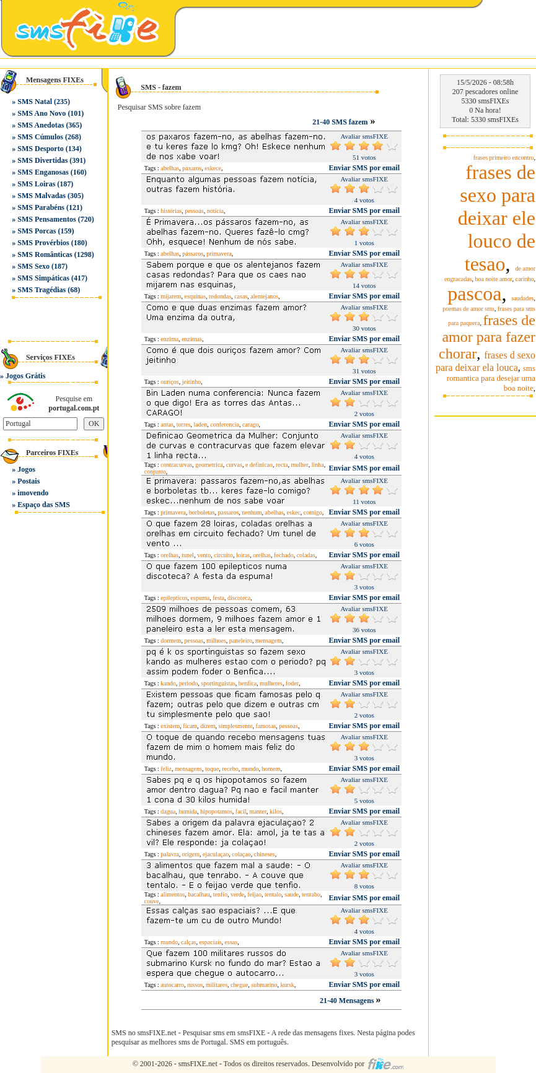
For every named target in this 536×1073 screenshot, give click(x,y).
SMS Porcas (36, 231)
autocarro (172, 984)
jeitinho (191, 381)
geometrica (208, 464)
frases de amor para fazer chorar (487, 337)
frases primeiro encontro (503, 157)
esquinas (195, 296)
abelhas (169, 168)
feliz (166, 768)
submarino (264, 984)
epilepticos (173, 597)
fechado (284, 555)
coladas (306, 555)
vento (204, 555)
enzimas (192, 339)
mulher (299, 464)
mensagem (268, 640)
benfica (248, 683)
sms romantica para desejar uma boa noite (491, 378)
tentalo (273, 894)
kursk (287, 984)
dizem (207, 726)
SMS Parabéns (40, 207)
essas (231, 942)
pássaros (192, 253)
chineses (264, 854)
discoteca (238, 597)
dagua (167, 811)
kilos (275, 811)
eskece (212, 168)
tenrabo (311, 894)
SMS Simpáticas (43, 278)
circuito (223, 555)
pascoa (474, 293)
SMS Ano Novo (41, 113)
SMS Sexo (33, 266)
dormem (170, 640)
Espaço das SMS (43, 504)
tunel (188, 555)
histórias (171, 210)
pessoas (194, 210)
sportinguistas (218, 683)
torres (184, 424)
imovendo (32, 493)
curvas (234, 464)
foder (292, 683)
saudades (522, 298)
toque (212, 768)
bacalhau (199, 894)
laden (201, 424)
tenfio (220, 894)
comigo (313, 512)
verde (237, 894)
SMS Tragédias (41, 289)
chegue (239, 984)
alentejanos (264, 296)
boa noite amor (493, 279)
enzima (169, 339)
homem (271, 768)
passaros (228, 512)
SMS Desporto (40, 148)
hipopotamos (216, 811)
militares (216, 984)
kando (167, 683)
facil (241, 811)
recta (282, 464)
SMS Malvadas (41, 195)
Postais (28, 481)
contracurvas (176, 464)
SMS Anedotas (40, 125)
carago (250, 424)
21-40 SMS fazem (339, 122)
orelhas (169, 555)
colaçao (241, 854)
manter (258, 811)
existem (170, 726)
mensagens (188, 768)
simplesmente (236, 726)
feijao (254, 894)
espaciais (210, 942)
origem (191, 854)
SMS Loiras (36, 184)
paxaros (191, 168)
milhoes (216, 640)
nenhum (251, 512)
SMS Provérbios (43, 242)
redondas (220, 296)
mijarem (170, 296)
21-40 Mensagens (348, 1000)
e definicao (259, 464)
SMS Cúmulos (40, 136)
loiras (243, 555)
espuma (200, 597)
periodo (188, 683)
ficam (190, 726)
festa (218, 597)
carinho (525, 279)
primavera (219, 253)
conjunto (155, 471)
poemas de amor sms (468, 308)
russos (195, 984)
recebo (230, 768)
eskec (294, 512)
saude (291, 894)
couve (151, 901)
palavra (169, 854)
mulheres (271, 683)
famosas (266, 726)
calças (188, 942)
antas (167, 424)
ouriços (169, 381)
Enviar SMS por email (364, 167)
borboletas (202, 512)
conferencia (224, 424)
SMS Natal (34, 101)
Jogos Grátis (25, 375)
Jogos (26, 469)
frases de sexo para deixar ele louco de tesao (496, 218)
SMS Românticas (44, 254)
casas (240, 296)
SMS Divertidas (42, 160)
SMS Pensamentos (46, 219)
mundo (250, 768)
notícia (215, 210)
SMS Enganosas (42, 172)
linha (318, 464)
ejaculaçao (216, 854)
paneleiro (240, 640)
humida (187, 811)
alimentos (172, 894)
